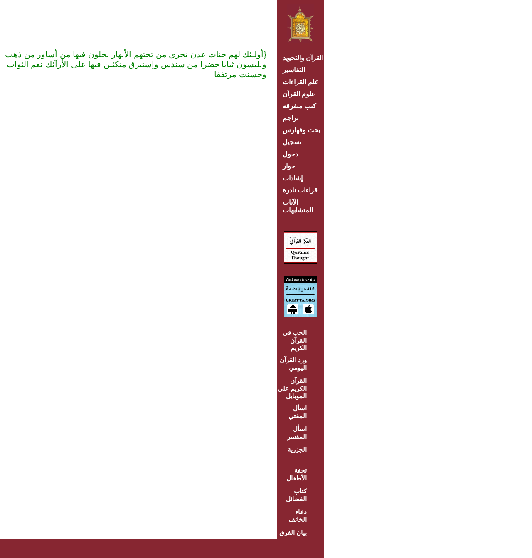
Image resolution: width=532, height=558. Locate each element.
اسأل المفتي (297, 411)
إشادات (293, 178)
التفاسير (294, 69)
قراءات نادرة (300, 190)
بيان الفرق (293, 532)
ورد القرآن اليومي (293, 363)
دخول (290, 154)
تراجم (290, 118)
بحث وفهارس (303, 130)
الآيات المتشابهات (298, 206)
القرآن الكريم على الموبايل (292, 388)
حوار (289, 166)
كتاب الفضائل (296, 494)
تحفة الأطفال (296, 474)
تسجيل (292, 142)
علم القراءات (301, 81)
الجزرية (297, 449)
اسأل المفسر (297, 432)
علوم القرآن (299, 93)
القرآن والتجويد (303, 57)
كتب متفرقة (299, 106)
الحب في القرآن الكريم (295, 340)
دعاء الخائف (297, 515)
